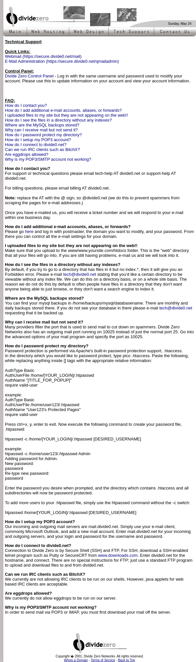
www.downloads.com (118, 555)
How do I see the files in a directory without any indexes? (58, 120)
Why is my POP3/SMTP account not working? (48, 159)
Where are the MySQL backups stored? (42, 125)
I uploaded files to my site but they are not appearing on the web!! (66, 115)
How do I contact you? (26, 105)
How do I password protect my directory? (43, 134)
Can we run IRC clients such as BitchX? (42, 149)
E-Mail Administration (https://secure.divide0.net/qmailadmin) (62, 61)
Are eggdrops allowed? (26, 154)
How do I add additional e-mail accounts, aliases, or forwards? (63, 110)
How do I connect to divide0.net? (36, 144)
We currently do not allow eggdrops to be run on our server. (61, 596)
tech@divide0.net (79, 274)
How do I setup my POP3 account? (38, 139)
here (29, 231)
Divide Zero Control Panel (29, 76)
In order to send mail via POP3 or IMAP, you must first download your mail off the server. (88, 610)
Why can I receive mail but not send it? (41, 129)
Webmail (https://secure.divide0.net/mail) (43, 56)
